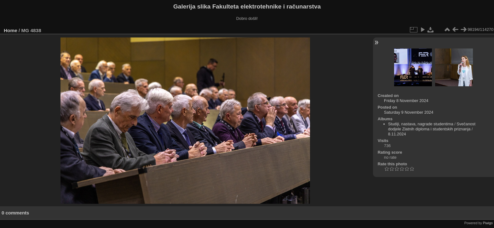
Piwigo (488, 223)
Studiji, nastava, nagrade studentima (420, 124)
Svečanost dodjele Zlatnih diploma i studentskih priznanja (431, 126)
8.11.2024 (397, 134)
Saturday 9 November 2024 (409, 112)
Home (10, 30)
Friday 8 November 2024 (406, 100)
